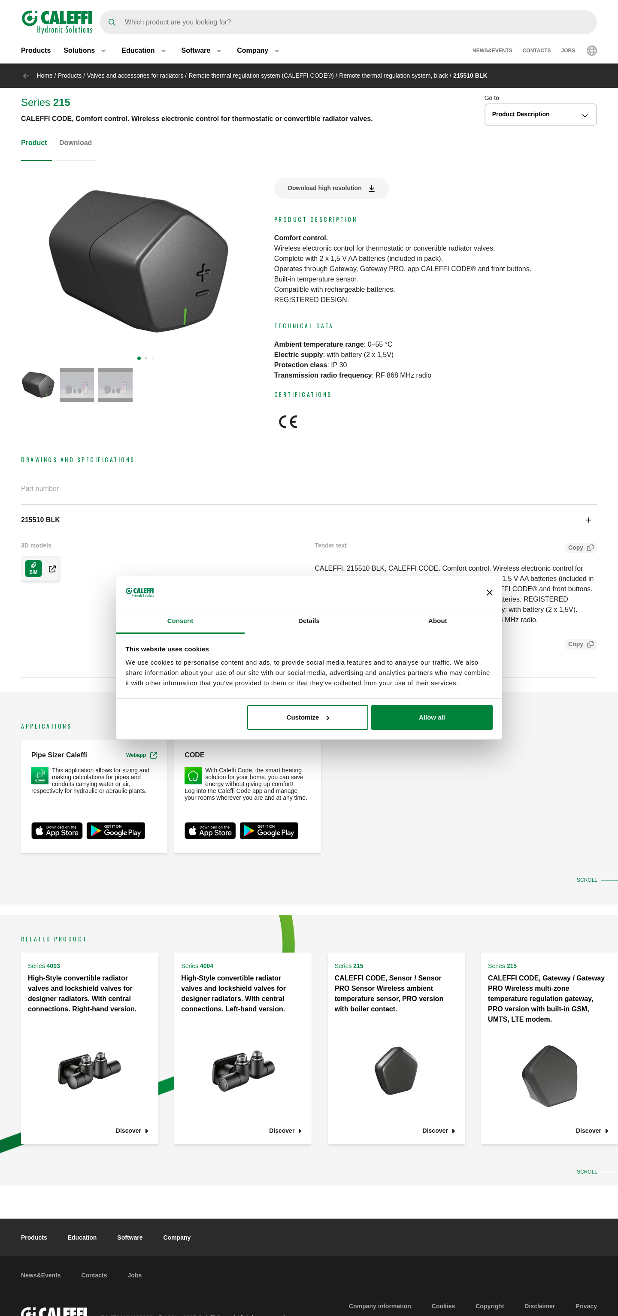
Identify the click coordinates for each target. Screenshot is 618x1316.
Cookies (443, 1306)
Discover (128, 1131)
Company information (380, 1306)
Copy (574, 548)
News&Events (492, 51)
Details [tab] (309, 620)
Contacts (537, 51)
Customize (308, 717)
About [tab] (437, 620)
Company (177, 1237)
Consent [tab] (180, 620)
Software (129, 1237)
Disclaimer (539, 1306)
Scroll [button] (586, 880)
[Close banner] (490, 593)
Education (82, 1237)
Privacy (586, 1306)
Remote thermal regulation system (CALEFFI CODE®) (261, 75)
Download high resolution (325, 188)
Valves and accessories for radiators (135, 75)
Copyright (490, 1306)
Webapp (141, 755)
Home (44, 75)
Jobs (568, 51)
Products (36, 50)
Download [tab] (75, 142)
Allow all (432, 717)
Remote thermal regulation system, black (393, 75)
